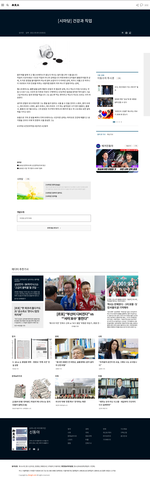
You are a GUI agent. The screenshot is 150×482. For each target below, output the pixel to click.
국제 (87, 433)
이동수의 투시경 (105, 78)
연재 (104, 429)
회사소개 (22, 466)
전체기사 (88, 443)
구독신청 (124, 433)
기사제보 (124, 429)
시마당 (20, 179)
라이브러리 (107, 436)
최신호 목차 (107, 433)
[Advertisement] (48, 143)
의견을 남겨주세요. (26, 218)
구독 (28, 179)
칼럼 (69, 443)
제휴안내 (44, 466)
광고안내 (124, 436)
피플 (87, 440)
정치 (69, 429)
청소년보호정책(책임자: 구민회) (84, 466)
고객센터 (50, 466)
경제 (87, 429)
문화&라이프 (72, 436)
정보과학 (88, 436)
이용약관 (57, 466)
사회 (69, 433)
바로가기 (128, 146)
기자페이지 (107, 440)
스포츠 (70, 440)
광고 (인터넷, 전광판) (33, 466)
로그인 (146, 5)
